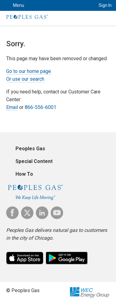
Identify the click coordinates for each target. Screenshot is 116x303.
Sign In (105, 5)
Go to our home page (28, 71)
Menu (18, 5)
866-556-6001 (40, 107)
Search (83, 5)
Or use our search (25, 79)
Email (12, 107)
